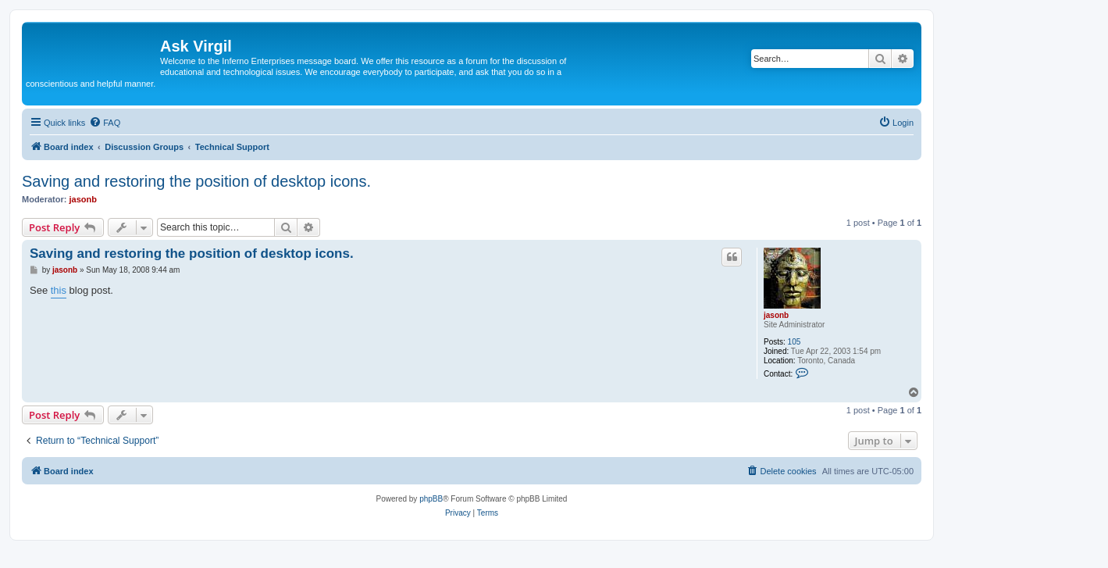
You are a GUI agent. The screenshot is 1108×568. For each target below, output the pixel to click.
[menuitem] (104, 122)
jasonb (83, 199)
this (58, 290)
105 (794, 342)
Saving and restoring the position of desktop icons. (196, 181)
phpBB (431, 499)
